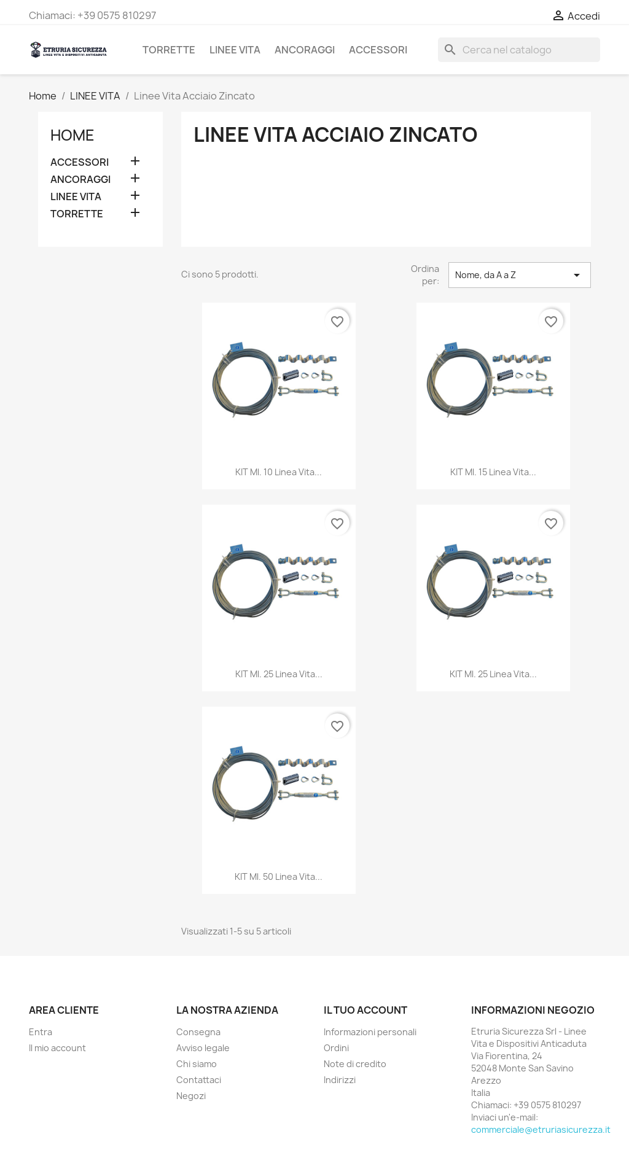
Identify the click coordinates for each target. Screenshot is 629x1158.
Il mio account (57, 1048)
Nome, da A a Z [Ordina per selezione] (519, 275)
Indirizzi (340, 1080)
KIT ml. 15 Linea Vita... (493, 472)
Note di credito (355, 1064)
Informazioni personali (370, 1032)
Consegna (198, 1032)
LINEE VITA (234, 49)
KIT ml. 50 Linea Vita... (278, 876)
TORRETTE (169, 49)
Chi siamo (196, 1064)
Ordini (336, 1048)
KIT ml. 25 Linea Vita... (278, 674)
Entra (40, 1032)
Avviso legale (203, 1048)
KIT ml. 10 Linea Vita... (278, 472)
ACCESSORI (378, 49)
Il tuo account (365, 1010)
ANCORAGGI (305, 49)
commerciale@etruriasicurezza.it (541, 1129)
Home (72, 135)
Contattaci (198, 1080)
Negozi (191, 1096)
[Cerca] (519, 49)
